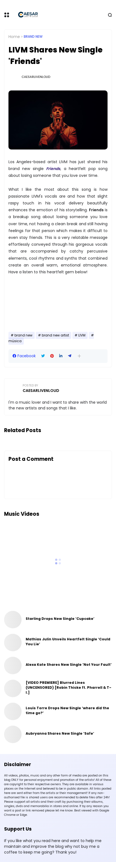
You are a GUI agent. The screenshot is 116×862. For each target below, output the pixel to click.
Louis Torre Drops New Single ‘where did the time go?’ (67, 710)
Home (14, 36)
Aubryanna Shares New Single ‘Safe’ (60, 733)
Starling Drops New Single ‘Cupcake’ (60, 618)
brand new (33, 36)
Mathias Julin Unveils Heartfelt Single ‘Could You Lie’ (68, 641)
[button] (79, 356)
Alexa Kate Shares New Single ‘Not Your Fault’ (69, 664)
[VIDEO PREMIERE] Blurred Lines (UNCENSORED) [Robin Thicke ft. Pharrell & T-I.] (68, 687)
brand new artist (55, 335)
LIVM (81, 335)
